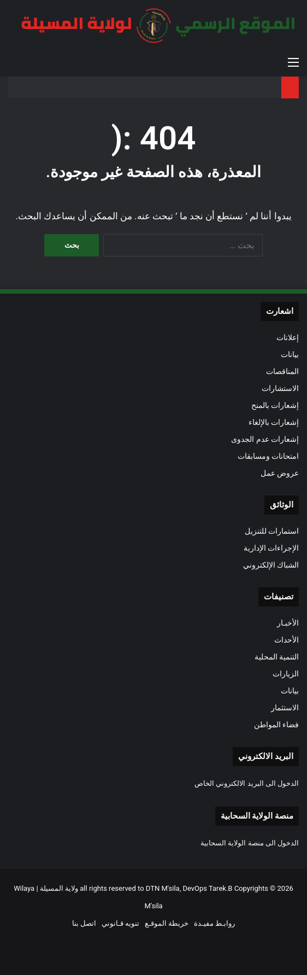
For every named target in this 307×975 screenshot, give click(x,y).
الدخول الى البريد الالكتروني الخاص (246, 783)
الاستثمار (285, 707)
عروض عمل (280, 473)
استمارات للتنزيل (272, 531)
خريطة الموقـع (166, 923)
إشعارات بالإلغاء (274, 422)
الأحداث (286, 639)
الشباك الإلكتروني (271, 565)
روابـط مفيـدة (214, 923)
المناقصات (282, 371)
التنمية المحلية (277, 656)
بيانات (290, 354)
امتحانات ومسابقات (268, 456)
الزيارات (286, 673)
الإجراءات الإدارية (271, 548)
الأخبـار (288, 622)
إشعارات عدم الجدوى (265, 439)
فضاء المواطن (276, 724)
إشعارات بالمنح (275, 405)
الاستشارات (280, 388)
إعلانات (287, 337)
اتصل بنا (84, 923)
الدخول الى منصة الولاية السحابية (249, 843)
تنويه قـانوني (120, 923)
